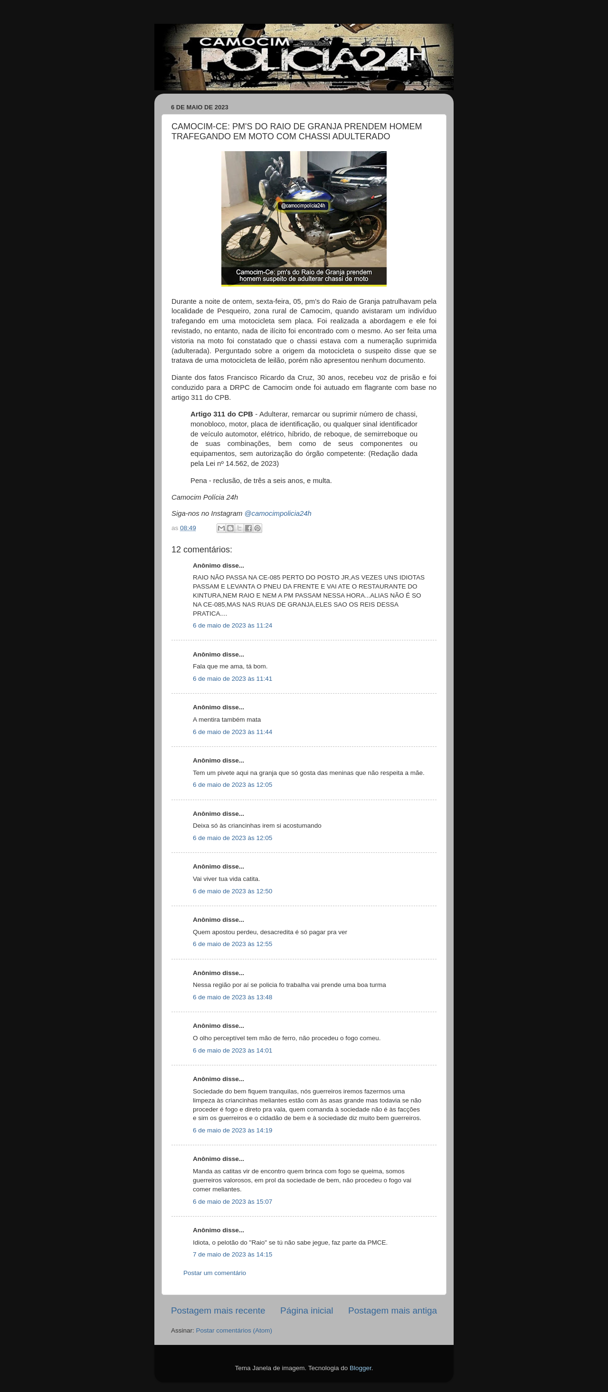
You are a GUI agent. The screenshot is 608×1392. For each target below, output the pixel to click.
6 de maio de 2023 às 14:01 (232, 1050)
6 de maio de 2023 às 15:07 (232, 1201)
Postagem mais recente (218, 1310)
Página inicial (306, 1310)
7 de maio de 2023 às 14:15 (232, 1254)
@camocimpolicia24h (277, 513)
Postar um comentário (214, 1272)
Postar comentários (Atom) (234, 1330)
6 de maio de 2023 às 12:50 (232, 891)
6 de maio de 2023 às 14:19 (232, 1130)
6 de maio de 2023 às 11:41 (232, 678)
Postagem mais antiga (392, 1310)
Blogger (360, 1368)
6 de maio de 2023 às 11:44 (232, 731)
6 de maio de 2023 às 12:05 (232, 784)
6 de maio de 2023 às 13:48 (232, 997)
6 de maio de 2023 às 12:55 (232, 943)
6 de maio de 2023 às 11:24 (232, 625)
